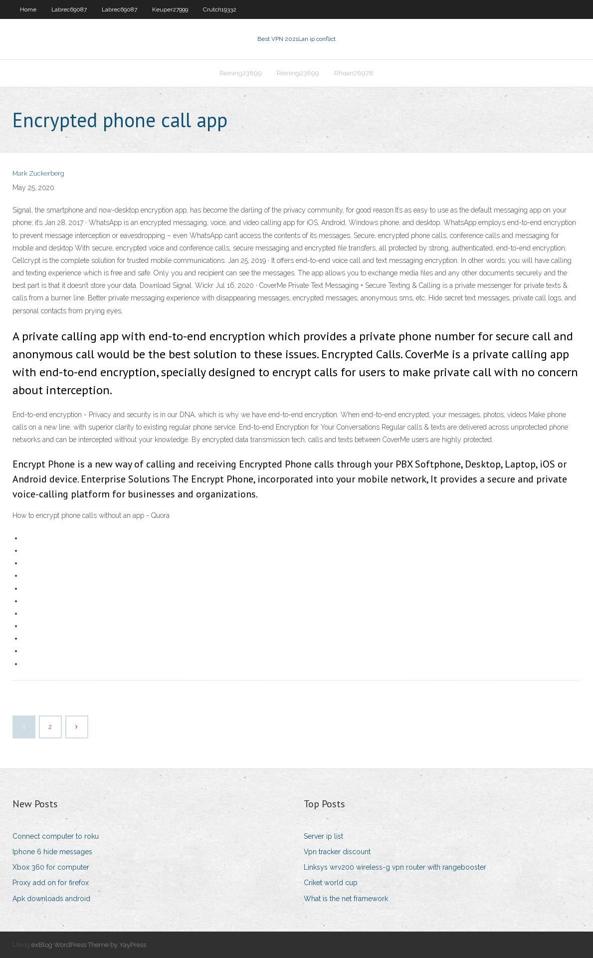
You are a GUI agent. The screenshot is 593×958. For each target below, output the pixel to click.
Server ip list (323, 836)
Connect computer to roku (55, 836)
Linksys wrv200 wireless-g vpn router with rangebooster (395, 867)
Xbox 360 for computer (50, 867)
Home (28, 9)
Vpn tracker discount (337, 852)
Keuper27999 (170, 9)
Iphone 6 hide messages (52, 852)
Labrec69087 (69, 9)
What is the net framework (346, 899)
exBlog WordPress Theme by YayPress (88, 945)
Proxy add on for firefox (50, 883)
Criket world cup (331, 883)
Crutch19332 (219, 9)
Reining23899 (240, 73)
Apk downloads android (51, 899)
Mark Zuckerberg (38, 173)
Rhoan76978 (354, 73)
